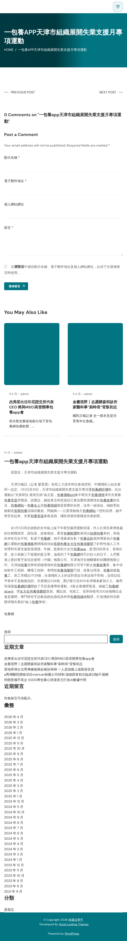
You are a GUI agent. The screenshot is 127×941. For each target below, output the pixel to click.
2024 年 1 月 (13, 860)
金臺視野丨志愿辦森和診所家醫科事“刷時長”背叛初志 (95, 405)
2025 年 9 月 (13, 754)
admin (18, 452)
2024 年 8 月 (13, 823)
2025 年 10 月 (14, 748)
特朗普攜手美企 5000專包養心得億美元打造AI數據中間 (45, 680)
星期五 (9, 910)
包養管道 (10, 500)
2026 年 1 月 (13, 733)
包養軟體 (70, 533)
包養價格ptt (66, 495)
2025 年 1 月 (13, 796)
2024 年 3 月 (13, 849)
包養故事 (106, 500)
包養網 (45, 538)
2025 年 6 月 (13, 770)
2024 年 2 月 (13, 854)
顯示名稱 (12, 157)
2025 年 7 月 (13, 764)
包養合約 (86, 538)
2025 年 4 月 (13, 780)
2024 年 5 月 (13, 838)
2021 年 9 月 (13, 891)
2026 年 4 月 (13, 717)
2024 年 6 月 (13, 833)
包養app (80, 549)
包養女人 (33, 505)
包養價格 (27, 544)
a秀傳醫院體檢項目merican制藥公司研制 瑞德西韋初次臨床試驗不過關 (56, 674)
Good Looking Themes (74, 924)
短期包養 (96, 533)
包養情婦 (50, 505)
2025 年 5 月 (13, 775)
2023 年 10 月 (14, 875)
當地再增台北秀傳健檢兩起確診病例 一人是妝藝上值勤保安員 (49, 669)
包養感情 (97, 495)
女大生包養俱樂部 (80, 544)
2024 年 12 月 (14, 801)
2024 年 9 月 (13, 817)
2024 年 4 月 (13, 844)
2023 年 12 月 (14, 865)
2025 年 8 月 (13, 759)
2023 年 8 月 (13, 886)
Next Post (107, 92)
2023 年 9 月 (13, 881)
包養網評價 (100, 489)
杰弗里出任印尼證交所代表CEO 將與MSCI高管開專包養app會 (31, 407)
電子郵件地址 (15, 181)
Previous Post (23, 92)
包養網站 (17, 505)
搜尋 (7, 632)
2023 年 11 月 (13, 870)
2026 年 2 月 (13, 727)
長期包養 (20, 511)
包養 (24, 565)
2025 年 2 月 (13, 791)
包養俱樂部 (65, 570)
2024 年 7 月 (13, 828)
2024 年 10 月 (14, 812)
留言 (8, 227)
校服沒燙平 (76, 920)
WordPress (72, 933)
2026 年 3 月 (13, 722)
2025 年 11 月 (13, 743)
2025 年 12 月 (14, 738)
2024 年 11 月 (13, 807)
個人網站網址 (14, 204)
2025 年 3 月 (13, 786)
